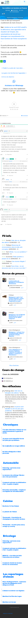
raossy (7, 179)
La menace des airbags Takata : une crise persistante (14, 476)
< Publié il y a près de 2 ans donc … (12, 68)
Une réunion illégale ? (19, 261)
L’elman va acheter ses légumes (13, 591)
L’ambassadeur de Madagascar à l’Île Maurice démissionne (16, 282)
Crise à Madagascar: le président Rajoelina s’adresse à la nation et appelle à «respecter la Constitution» (15, 352)
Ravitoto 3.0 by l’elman (11, 506)
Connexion (24, 115)
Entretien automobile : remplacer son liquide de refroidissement (14, 490)
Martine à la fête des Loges (12, 596)
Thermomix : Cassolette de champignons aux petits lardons (14, 518)
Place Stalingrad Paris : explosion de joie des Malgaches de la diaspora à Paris (14, 583)
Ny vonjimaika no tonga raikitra (14, 446)
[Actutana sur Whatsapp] (14, 81)
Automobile (11, 462)
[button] (2, 3)
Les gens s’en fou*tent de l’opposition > (14, 73)
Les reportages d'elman (13, 575)
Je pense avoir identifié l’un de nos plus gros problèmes (14, 408)
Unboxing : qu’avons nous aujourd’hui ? (11, 468)
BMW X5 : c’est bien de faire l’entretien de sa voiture (12, 556)
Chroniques (10, 424)
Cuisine (8, 501)
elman (7, 159)
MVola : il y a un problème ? (18, 252)
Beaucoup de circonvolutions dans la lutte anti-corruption (12, 247)
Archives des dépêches (7, 77)
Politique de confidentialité (8, 613)
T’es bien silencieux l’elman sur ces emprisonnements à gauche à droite (14, 431)
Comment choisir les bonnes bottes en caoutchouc (12, 563)
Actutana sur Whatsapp (14, 85)
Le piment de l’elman (10, 512)
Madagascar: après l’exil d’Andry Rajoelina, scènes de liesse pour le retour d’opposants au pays (16, 299)
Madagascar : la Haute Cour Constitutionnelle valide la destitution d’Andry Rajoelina (16, 334)
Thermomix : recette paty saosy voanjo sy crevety (14, 525)
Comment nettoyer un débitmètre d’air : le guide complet (14, 483)
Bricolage (9, 535)
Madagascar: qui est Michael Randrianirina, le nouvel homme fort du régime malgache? (17, 316)
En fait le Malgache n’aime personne (12, 452)
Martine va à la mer (9, 602)
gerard (5, 131)
